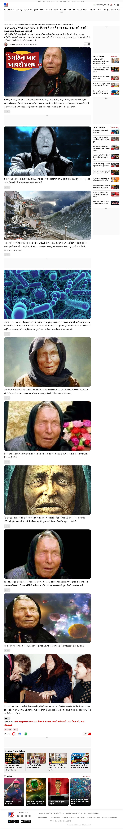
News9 (44, 1)
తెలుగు (52, 1)
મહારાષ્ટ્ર (113, 10)
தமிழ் (69, 1)
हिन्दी (39, 1)
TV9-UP (82, 1)
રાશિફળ (56, 10)
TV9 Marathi (64, 818)
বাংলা (61, 1)
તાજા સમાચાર (11, 10)
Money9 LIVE (67, 821)
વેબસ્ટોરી (85, 10)
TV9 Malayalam (112, 818)
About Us (49, 813)
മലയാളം (73, 1)
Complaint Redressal (71, 813)
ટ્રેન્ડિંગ (99, 10)
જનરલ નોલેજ (8, 729)
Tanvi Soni (12, 44)
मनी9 (78, 1)
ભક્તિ (15, 729)
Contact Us (41, 813)
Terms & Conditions (93, 813)
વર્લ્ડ (74, 10)
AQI (107, 5)
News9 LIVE (58, 821)
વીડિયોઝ (42, 10)
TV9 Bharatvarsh (55, 818)
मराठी (57, 1)
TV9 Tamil (104, 818)
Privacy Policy (82, 813)
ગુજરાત (36, 10)
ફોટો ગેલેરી (49, 10)
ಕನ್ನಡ (48, 1)
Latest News (98, 56)
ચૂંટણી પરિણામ (28, 10)
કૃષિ (108, 10)
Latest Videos (99, 127)
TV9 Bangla (89, 818)
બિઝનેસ (79, 10)
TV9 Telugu (72, 818)
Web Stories (9, 776)
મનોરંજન (92, 10)
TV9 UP (52, 821)
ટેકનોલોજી (63, 10)
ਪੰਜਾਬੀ (64, 1)
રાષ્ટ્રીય (69, 10)
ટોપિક (104, 10)
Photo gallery (16, 24)
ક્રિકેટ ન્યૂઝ (19, 10)
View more (86, 776)
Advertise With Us (58, 813)
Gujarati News (7, 24)
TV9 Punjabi (96, 818)
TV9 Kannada (81, 818)
